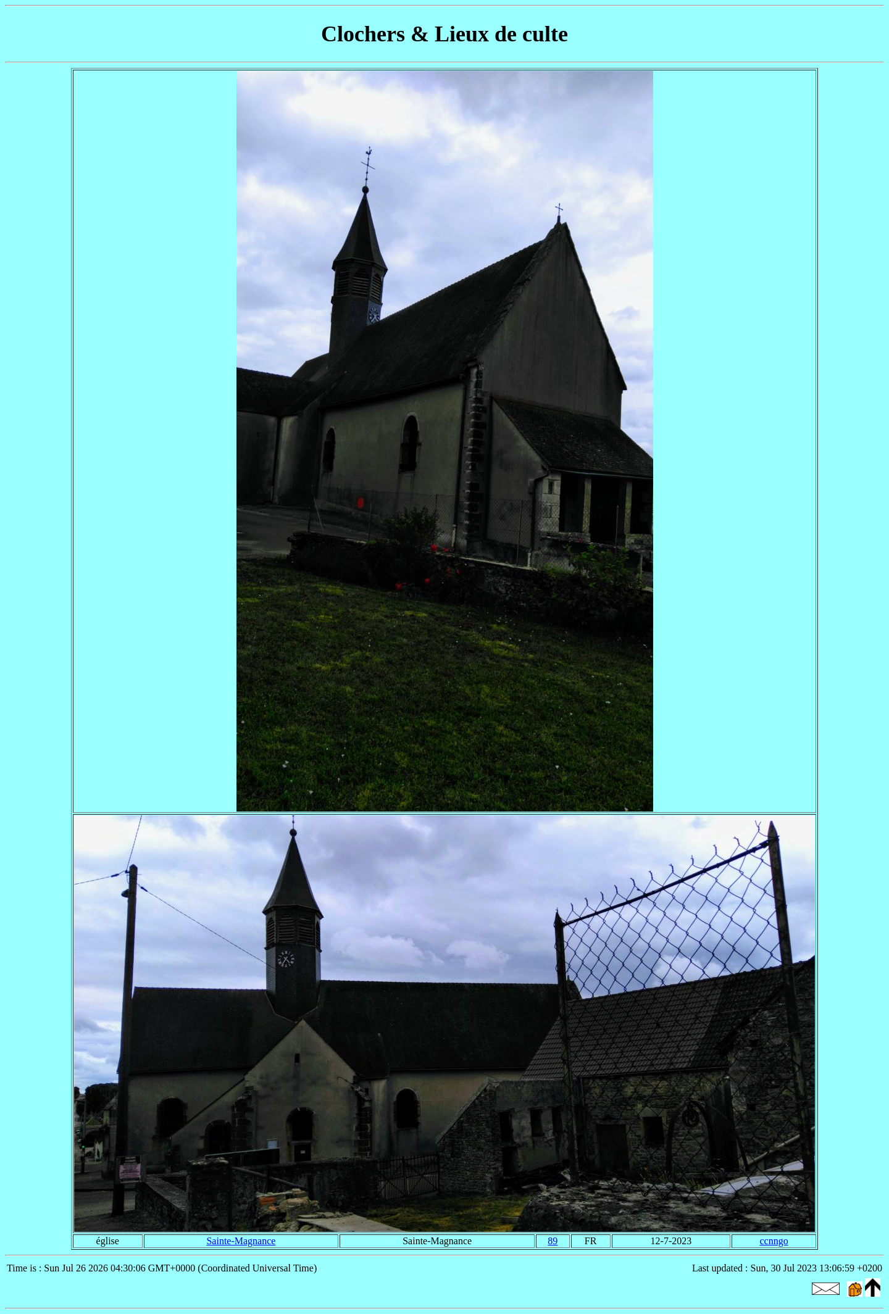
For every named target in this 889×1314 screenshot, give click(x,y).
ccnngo (773, 1241)
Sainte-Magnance (240, 1241)
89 (552, 1241)
